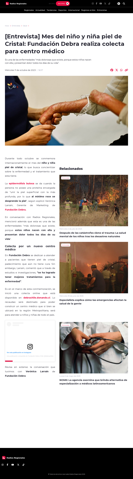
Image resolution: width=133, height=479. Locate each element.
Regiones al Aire (88, 10)
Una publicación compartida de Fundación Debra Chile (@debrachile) (30, 356)
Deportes (62, 10)
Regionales (29, 10)
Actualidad (40, 10)
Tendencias (52, 10)
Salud (25, 26)
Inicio (7, 26)
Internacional (74, 10)
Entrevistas (102, 10)
